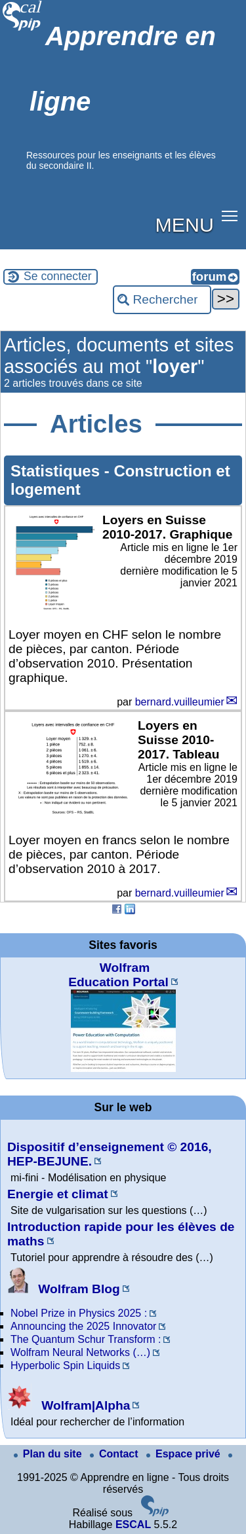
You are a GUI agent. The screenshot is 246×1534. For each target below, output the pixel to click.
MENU (184, 224)
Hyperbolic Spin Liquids (65, 1365)
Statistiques (57, 471)
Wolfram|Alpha (68, 1405)
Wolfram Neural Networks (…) (80, 1352)
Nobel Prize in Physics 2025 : (78, 1313)
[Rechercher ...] (162, 299)
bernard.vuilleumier (179, 701)
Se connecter (58, 276)
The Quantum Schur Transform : (85, 1339)
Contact (115, 1453)
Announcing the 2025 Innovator (83, 1326)
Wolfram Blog (63, 1289)
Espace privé (184, 1453)
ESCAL (133, 1524)
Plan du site (49, 1453)
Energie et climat (57, 1194)
